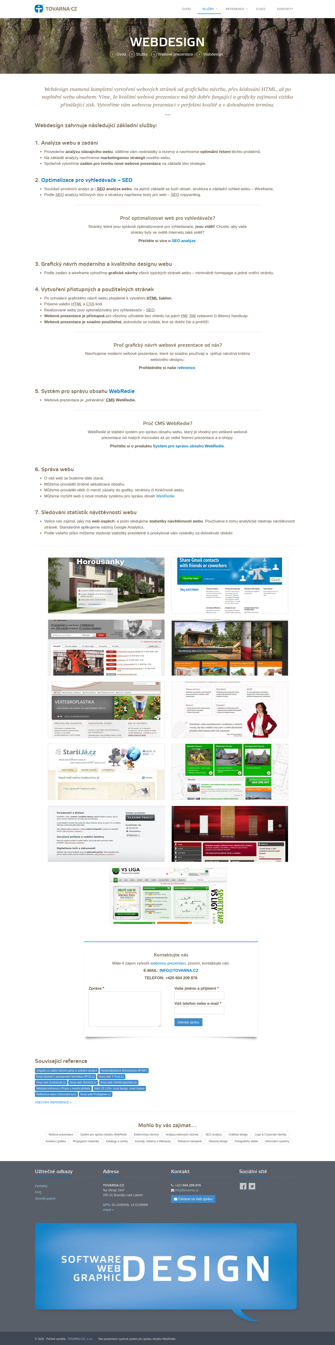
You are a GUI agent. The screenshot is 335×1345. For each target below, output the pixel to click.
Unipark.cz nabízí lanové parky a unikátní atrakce (66, 1070)
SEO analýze (183, 241)
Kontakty (285, 9)
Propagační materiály (85, 1141)
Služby (208, 9)
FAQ (38, 1192)
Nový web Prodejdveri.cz (95, 1094)
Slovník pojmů (45, 1198)
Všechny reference (52, 1102)
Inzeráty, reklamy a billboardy (153, 1141)
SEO (127, 180)
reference (186, 368)
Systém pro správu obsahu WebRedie (188, 446)
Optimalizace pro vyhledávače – (81, 180)
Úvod (186, 9)
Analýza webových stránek (182, 1134)
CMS (110, 400)
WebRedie (122, 391)
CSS (90, 304)
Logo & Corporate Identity (272, 1134)
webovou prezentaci (168, 963)
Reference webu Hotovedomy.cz (56, 1094)
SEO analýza (214, 1134)
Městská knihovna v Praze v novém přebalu (63, 1088)
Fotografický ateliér (247, 1141)
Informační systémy (278, 1141)
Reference (235, 9)
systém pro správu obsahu (148, 432)
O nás (260, 9)
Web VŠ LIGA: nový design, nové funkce (119, 1088)
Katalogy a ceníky (116, 1141)
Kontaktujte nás (171, 955)
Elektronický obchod (146, 1134)
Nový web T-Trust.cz (111, 1076)
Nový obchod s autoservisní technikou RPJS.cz (65, 1076)
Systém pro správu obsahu (74, 391)
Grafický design (239, 1134)
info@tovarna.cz (179, 970)
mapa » (108, 1210)
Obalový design (218, 1141)
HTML (268, 89)
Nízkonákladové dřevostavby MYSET (124, 1070)
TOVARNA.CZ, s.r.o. (80, 1339)
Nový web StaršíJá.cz (83, 1082)
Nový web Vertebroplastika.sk (118, 1082)
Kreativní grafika (55, 1141)
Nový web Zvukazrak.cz (51, 1082)
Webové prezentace (172, 54)
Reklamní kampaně (190, 1141)
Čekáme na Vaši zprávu (193, 1199)
